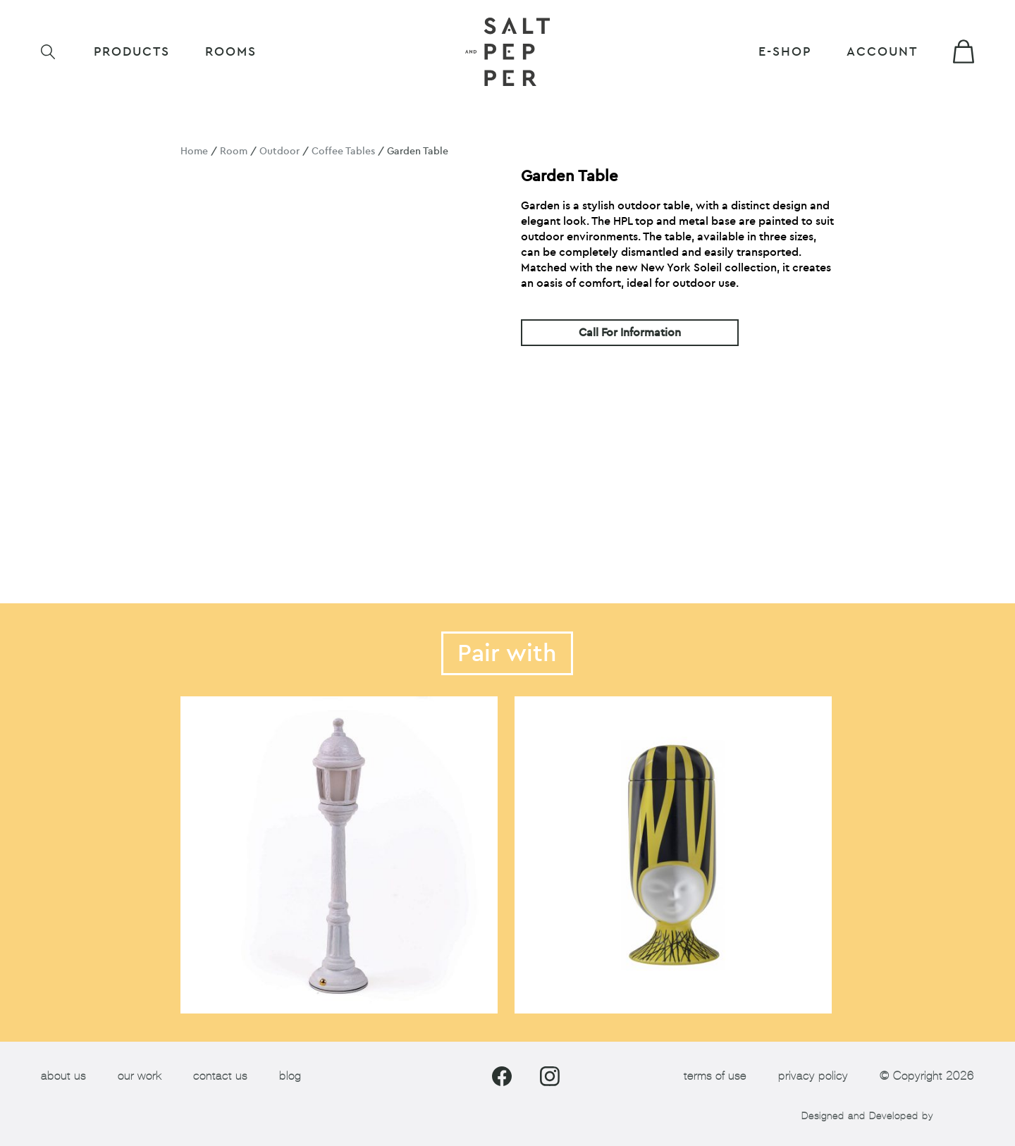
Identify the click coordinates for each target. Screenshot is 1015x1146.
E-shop (784, 51)
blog (290, 1076)
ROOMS (231, 51)
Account (882, 51)
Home (194, 151)
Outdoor (279, 151)
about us (63, 1076)
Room (233, 151)
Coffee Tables (343, 151)
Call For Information (630, 332)
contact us (220, 1076)
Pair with (507, 653)
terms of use (715, 1076)
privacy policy (813, 1076)
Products (132, 51)
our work (139, 1076)
